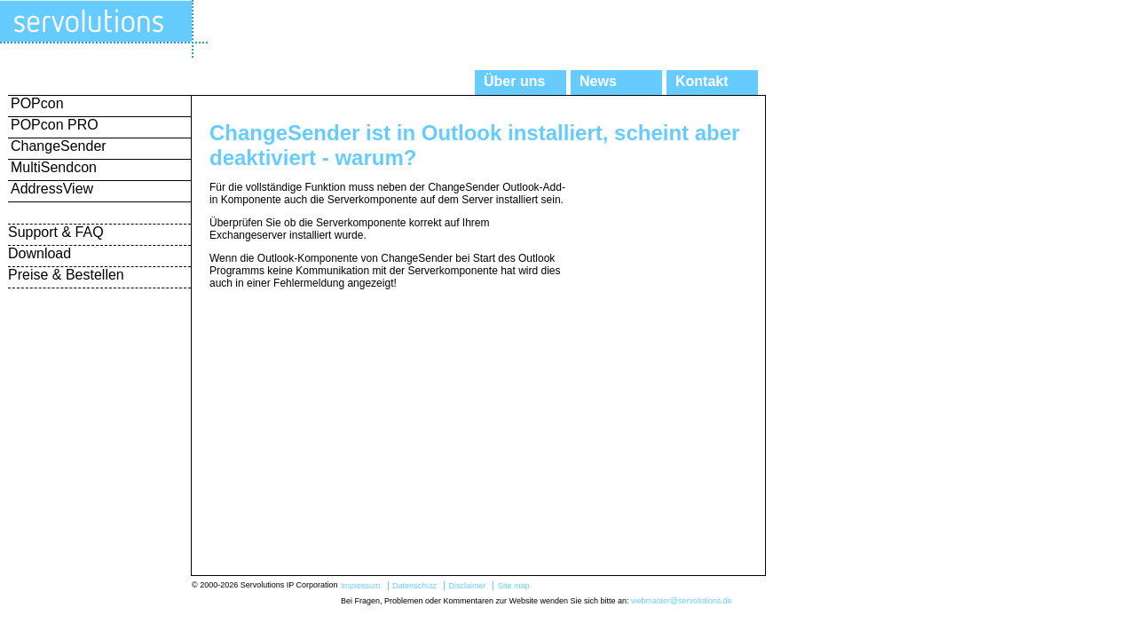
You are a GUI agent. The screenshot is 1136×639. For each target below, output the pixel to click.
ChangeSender (58, 146)
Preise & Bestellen (66, 274)
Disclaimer (466, 585)
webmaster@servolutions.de (681, 600)
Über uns (514, 81)
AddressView (52, 188)
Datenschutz (414, 585)
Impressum (361, 585)
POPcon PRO (55, 124)
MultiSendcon (54, 167)
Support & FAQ (56, 232)
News (598, 81)
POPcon (37, 103)
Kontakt (702, 81)
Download (39, 253)
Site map (514, 585)
